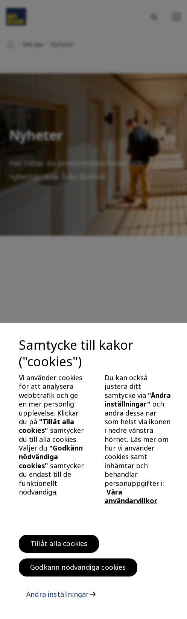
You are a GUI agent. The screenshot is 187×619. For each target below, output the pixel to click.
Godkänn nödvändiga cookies (78, 569)
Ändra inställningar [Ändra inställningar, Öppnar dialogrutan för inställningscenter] (57, 596)
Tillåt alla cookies (58, 545)
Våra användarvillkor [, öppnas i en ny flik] (131, 498)
